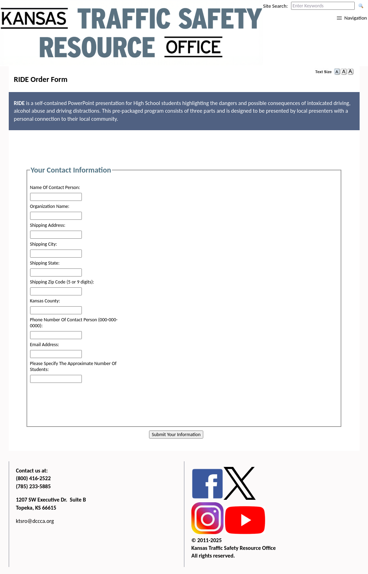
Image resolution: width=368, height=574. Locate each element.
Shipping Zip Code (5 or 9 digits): (62, 282)
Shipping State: (45, 263)
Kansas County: (45, 301)
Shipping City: (43, 244)
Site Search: (275, 6)
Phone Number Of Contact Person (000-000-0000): (74, 323)
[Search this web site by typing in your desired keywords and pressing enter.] (323, 6)
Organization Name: (50, 206)
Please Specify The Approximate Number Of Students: (73, 366)
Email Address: (44, 345)
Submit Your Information (176, 435)
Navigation (355, 18)
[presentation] (183, 408)
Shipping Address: (47, 225)
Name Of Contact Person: (55, 187)
